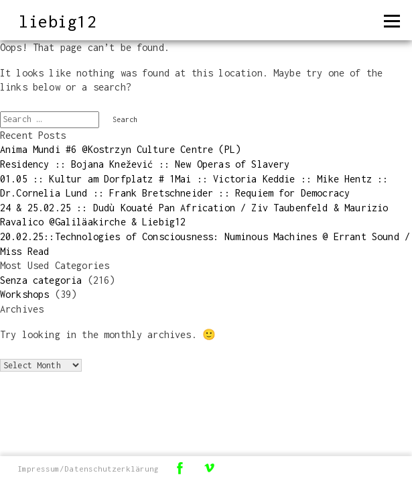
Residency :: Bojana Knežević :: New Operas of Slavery (144, 164)
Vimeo (209, 468)
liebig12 (57, 21)
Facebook (179, 468)
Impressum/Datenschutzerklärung (88, 468)
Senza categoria (41, 280)
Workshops (24, 294)
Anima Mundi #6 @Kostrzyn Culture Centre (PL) (120, 149)
